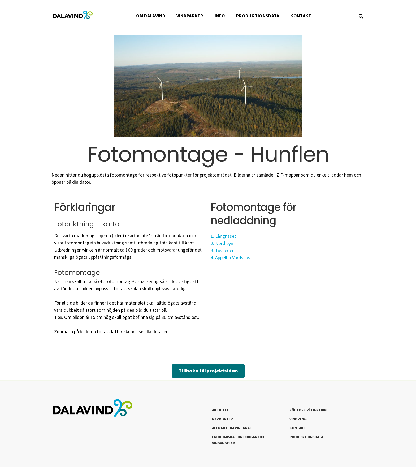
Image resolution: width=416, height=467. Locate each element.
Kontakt (297, 427)
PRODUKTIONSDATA (257, 16)
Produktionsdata (306, 436)
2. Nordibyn (222, 243)
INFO (220, 16)
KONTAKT (300, 16)
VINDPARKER (189, 16)
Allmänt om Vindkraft (233, 427)
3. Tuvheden (223, 250)
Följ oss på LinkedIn (308, 410)
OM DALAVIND (150, 16)
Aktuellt (220, 410)
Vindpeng (298, 419)
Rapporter (222, 419)
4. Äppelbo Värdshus (231, 257)
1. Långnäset (223, 236)
